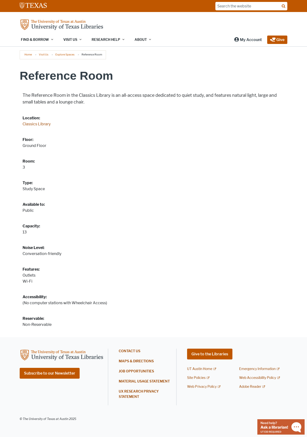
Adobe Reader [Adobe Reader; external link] (250, 387)
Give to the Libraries (209, 354)
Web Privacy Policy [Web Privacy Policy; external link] (202, 387)
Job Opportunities (136, 371)
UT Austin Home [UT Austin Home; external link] (199, 369)
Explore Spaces (65, 54)
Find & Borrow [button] (35, 40)
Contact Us (129, 351)
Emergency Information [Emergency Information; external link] (257, 369)
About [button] (141, 40)
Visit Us (43, 54)
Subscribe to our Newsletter (49, 373)
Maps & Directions (136, 361)
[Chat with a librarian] (281, 426)
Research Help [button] (106, 40)
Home (28, 54)
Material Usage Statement (144, 381)
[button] (248, 40)
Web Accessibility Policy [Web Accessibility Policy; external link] (257, 378)
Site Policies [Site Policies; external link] (196, 378)
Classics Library (37, 124)
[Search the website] (251, 6)
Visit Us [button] (70, 40)
